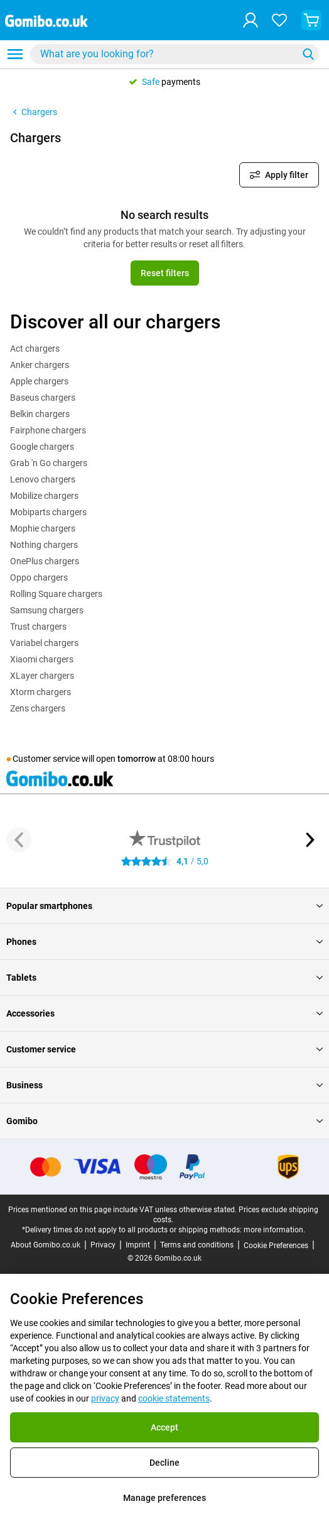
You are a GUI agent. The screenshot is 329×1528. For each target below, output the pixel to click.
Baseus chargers (42, 398)
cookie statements (174, 1398)
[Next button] (310, 839)
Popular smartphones (164, 906)
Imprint (138, 1245)
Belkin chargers (40, 414)
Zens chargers (37, 708)
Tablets (164, 978)
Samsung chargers (47, 610)
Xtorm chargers (40, 692)
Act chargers (35, 348)
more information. (274, 1229)
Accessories (164, 1013)
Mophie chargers (42, 528)
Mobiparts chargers (48, 512)
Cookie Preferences (276, 1245)
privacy (105, 1398)
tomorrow (136, 759)
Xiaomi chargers (41, 659)
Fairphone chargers (48, 430)
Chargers (33, 112)
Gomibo (164, 1121)
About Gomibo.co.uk (45, 1245)
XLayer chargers (42, 676)
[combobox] (174, 54)
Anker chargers (39, 365)
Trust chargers (38, 627)
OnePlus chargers (44, 561)
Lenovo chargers (42, 479)
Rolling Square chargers (56, 594)
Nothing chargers (44, 545)
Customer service (164, 1049)
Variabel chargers (44, 643)
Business (164, 1085)
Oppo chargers (39, 577)
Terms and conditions (197, 1245)
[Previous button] (18, 839)
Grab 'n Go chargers (48, 463)
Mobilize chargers (44, 496)
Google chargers (42, 447)
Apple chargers (39, 381)
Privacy (103, 1245)
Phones (164, 942)
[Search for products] (166, 54)
